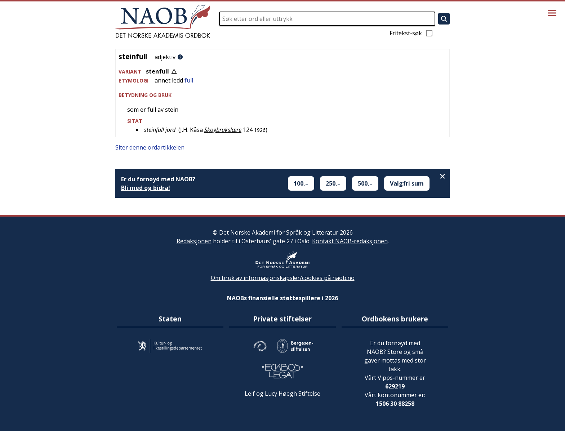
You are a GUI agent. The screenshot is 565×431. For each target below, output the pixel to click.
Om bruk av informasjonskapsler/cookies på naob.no (283, 278)
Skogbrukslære (222, 130)
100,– (301, 183)
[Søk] (444, 19)
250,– (333, 183)
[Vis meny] (552, 13)
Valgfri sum (407, 183)
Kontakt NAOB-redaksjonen (350, 241)
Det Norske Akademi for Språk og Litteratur (278, 232)
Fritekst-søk (411, 33)
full (188, 80)
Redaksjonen (194, 241)
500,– (365, 183)
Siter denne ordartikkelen (149, 147)
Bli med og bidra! (145, 188)
